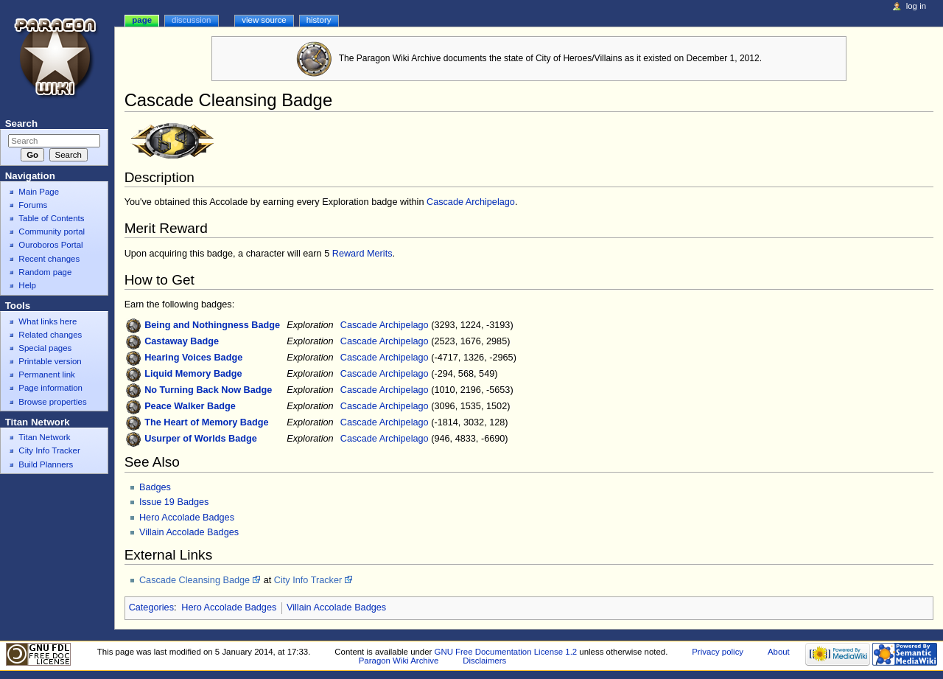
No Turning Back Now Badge (208, 390)
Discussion (191, 19)
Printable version (49, 361)
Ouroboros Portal (50, 244)
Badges (155, 487)
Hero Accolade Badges (186, 517)
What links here (47, 321)
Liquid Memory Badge (193, 374)
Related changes (50, 334)
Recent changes (49, 258)
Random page (44, 272)
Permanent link (46, 374)
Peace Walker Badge (190, 406)
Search (21, 123)
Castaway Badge (181, 341)
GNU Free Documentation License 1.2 (506, 651)
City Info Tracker (308, 580)
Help (27, 285)
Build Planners (45, 464)
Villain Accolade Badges (189, 532)
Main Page (38, 191)
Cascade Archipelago (471, 202)
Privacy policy (717, 651)
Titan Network (44, 437)
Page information (50, 387)
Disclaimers (484, 660)
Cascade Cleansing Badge (194, 580)
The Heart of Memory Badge (206, 422)
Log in (916, 5)
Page (142, 19)
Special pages (44, 348)
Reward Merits (362, 253)
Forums (32, 205)
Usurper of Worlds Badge (200, 438)
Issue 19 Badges (174, 502)
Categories (151, 607)
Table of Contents (51, 218)
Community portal (51, 231)
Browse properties (52, 401)
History (319, 19)
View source (264, 19)
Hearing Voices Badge (193, 357)
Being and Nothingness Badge (212, 325)
